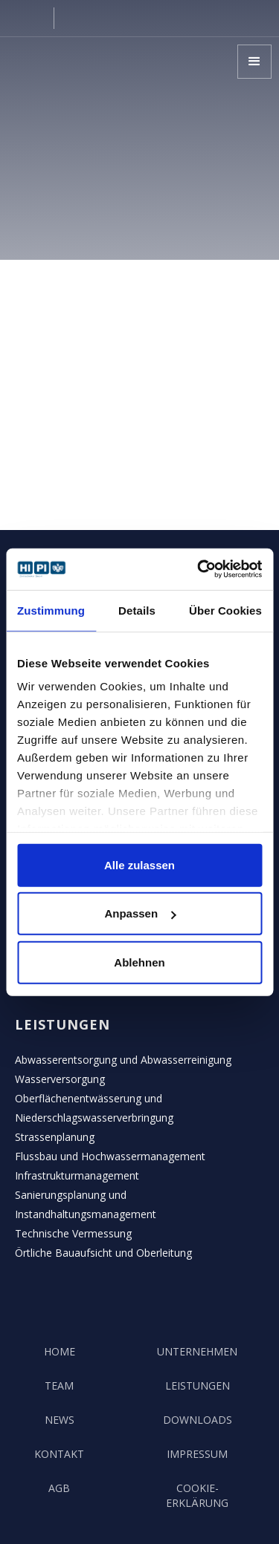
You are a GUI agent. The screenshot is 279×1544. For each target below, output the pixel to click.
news (59, 1420)
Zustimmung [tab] (51, 609)
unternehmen (197, 1351)
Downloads (197, 1420)
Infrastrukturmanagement (77, 1175)
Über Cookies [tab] (225, 609)
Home (59, 1351)
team (59, 1385)
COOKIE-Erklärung (197, 1495)
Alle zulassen (139, 864)
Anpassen (140, 913)
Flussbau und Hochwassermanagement (110, 1156)
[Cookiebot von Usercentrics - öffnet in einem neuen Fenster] (198, 569)
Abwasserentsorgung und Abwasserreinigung (123, 1060)
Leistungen (197, 1385)
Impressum (197, 1454)
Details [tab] (136, 609)
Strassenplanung (54, 1137)
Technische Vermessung (73, 1233)
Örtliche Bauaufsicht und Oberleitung (103, 1253)
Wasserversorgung (60, 1079)
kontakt (59, 1454)
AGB (59, 1488)
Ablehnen (139, 961)
